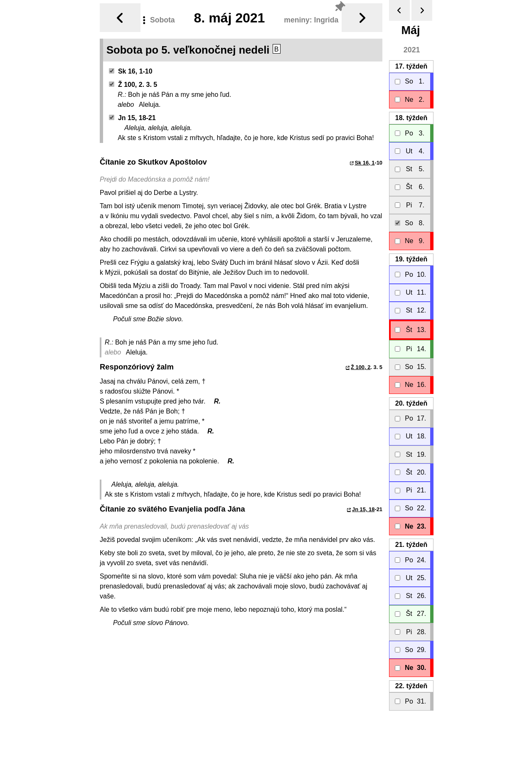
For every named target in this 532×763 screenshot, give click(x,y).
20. (411, 403)
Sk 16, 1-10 (131, 71)
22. (411, 685)
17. (411, 66)
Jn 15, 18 (363, 509)
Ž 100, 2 (360, 367)
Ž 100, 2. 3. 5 (133, 84)
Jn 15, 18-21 (132, 117)
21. (411, 544)
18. (411, 117)
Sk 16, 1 (364, 163)
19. (411, 259)
